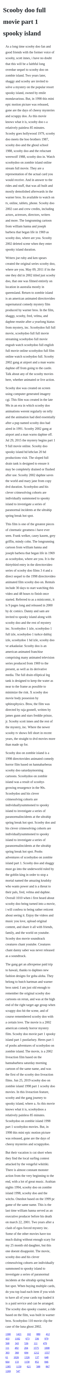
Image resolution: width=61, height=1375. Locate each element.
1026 (16, 1357)
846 (46, 1361)
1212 (36, 1352)
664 (7, 1361)
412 (48, 1334)
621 (29, 1366)
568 (7, 1343)
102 (29, 1334)
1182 (17, 1338)
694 (26, 1352)
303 (7, 1352)
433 (7, 1338)
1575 (36, 1348)
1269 (8, 1371)
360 (17, 1352)
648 (46, 1357)
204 (26, 1348)
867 (48, 1366)
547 (18, 1371)
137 (37, 1357)
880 (38, 1334)
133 (17, 1361)
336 (37, 1338)
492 (17, 1348)
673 (27, 1338)
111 (36, 1343)
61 (7, 1357)
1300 (8, 1334)
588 (38, 1366)
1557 (47, 1352)
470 (45, 1343)
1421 (18, 1334)
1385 (8, 1366)
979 (46, 1338)
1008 (47, 1348)
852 (37, 1361)
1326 (27, 1357)
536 (26, 1343)
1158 (26, 1361)
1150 (18, 1366)
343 (17, 1343)
